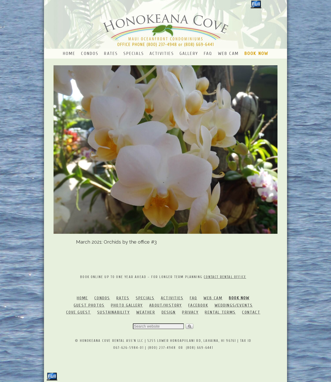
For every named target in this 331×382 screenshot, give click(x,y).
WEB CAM (213, 298)
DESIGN (169, 312)
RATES (122, 298)
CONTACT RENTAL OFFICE (225, 277)
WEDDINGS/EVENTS (234, 305)
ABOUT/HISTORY (165, 305)
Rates (111, 53)
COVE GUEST (78, 312)
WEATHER (145, 312)
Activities (161, 53)
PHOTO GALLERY (127, 305)
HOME (82, 298)
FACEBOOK (198, 305)
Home (69, 53)
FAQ (208, 53)
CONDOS (102, 298)
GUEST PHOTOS (89, 305)
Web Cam (228, 53)
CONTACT (251, 312)
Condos (89, 53)
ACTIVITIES (172, 298)
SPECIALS (145, 298)
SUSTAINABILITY (113, 312)
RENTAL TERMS (220, 312)
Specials (133, 53)
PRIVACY (190, 312)
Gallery (188, 53)
